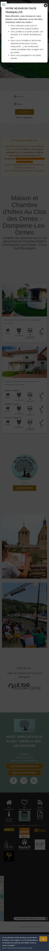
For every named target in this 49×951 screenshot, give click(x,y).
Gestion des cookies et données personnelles (17, 948)
